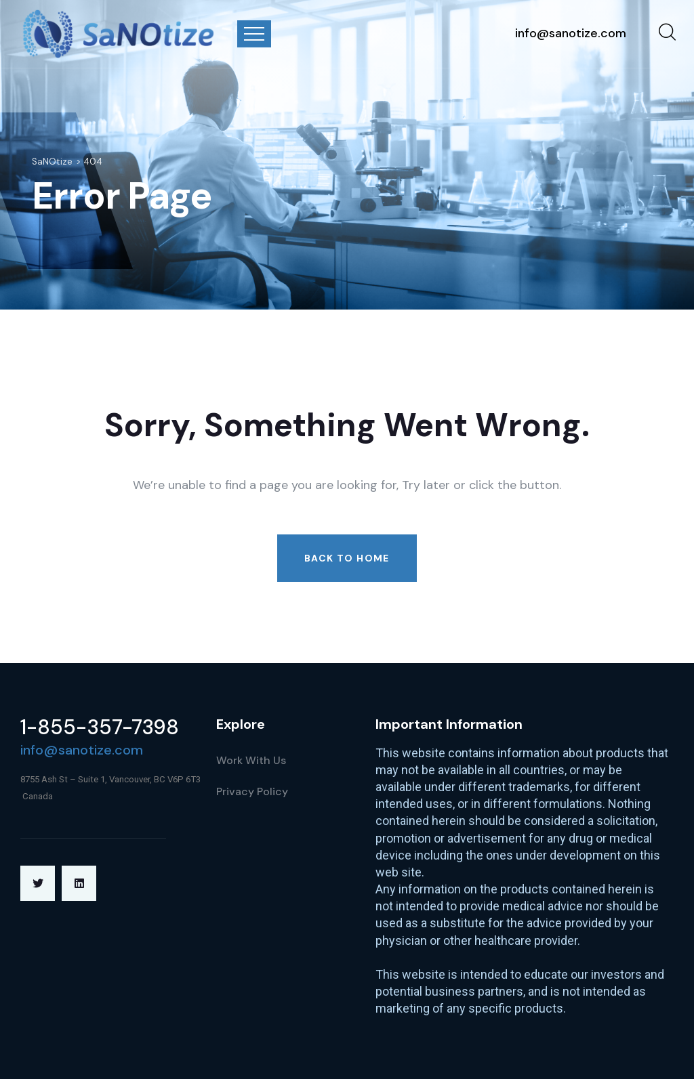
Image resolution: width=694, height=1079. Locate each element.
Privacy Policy (252, 791)
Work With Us (251, 760)
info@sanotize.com (570, 33)
